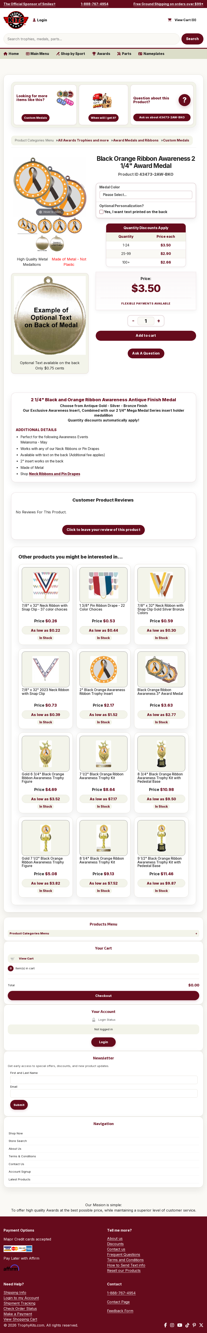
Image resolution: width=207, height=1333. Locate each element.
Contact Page (118, 1302)
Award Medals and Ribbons (136, 140)
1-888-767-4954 (94, 4)
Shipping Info (15, 1292)
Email (13, 1086)
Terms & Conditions (22, 1156)
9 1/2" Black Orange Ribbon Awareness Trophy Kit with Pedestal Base (159, 862)
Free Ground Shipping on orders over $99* (168, 4)
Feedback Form (120, 1311)
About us (115, 1238)
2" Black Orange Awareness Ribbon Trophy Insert (102, 692)
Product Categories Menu (29, 933)
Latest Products (19, 1179)
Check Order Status (20, 1308)
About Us (15, 1148)
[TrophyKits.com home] (16, 20)
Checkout (103, 996)
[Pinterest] (194, 1325)
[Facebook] (165, 1325)
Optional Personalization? (121, 206)
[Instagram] (172, 1325)
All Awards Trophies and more (83, 140)
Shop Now (16, 1133)
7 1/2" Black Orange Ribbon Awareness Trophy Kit (101, 776)
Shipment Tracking (19, 1303)
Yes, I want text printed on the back (135, 212)
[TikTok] (187, 1325)
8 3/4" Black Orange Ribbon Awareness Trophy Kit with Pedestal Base (160, 777)
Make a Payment (18, 1314)
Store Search (18, 1141)
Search (192, 39)
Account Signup (20, 1171)
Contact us (116, 1249)
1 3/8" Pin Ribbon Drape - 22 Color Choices (102, 607)
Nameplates (151, 54)
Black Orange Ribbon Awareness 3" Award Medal (160, 692)
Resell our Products (124, 1270)
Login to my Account (21, 1298)
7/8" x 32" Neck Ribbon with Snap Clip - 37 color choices (45, 607)
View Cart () (185, 20)
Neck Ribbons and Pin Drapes (54, 474)
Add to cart (146, 335)
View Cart (26, 958)
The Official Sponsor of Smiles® (30, 4)
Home (11, 54)
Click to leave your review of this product (103, 530)
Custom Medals (176, 140)
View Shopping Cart (20, 1319)
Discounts (115, 1244)
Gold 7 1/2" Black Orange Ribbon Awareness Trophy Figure (43, 862)
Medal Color (109, 187)
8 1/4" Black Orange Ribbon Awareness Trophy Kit (102, 860)
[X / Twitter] (201, 1325)
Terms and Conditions (125, 1260)
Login (103, 1042)
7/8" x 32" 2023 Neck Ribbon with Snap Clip (45, 692)
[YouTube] (179, 1325)
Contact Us (16, 1164)
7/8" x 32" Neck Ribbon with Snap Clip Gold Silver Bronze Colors (160, 609)
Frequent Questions (123, 1254)
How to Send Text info (126, 1265)
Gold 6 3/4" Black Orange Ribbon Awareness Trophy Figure (43, 777)
